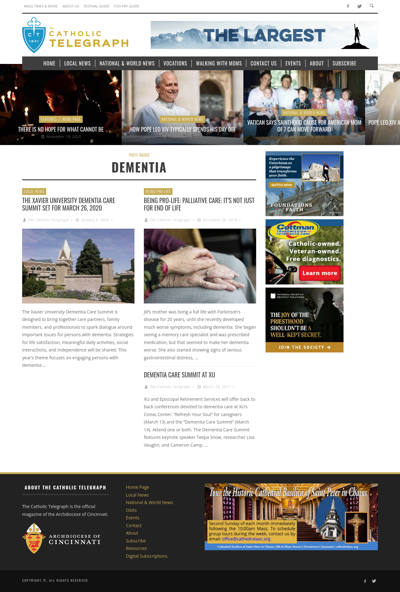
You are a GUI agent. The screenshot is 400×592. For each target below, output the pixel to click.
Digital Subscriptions (147, 556)
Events (132, 518)
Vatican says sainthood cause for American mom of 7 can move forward (304, 125)
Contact (134, 525)
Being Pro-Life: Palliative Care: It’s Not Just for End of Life (199, 204)
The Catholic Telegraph (48, 219)
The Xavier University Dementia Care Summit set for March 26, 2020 (68, 204)
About (132, 533)
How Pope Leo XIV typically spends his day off (182, 129)
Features (49, 119)
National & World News (183, 119)
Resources (136, 548)
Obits (131, 510)
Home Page (71, 119)
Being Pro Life (158, 191)
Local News (34, 191)
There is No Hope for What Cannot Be (61, 129)
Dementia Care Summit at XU (179, 374)
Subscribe (136, 541)
